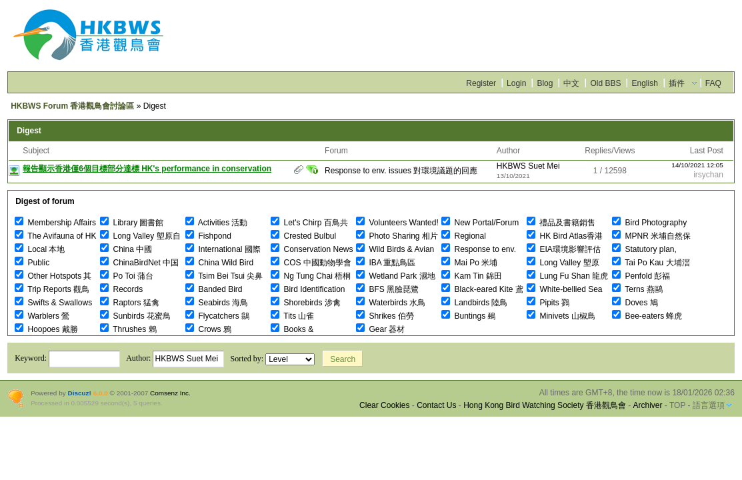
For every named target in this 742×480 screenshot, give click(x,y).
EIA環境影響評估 (564, 249)
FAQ (713, 83)
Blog (545, 83)
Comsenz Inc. (170, 393)
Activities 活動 (216, 222)
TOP (677, 405)
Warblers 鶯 (42, 316)
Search (342, 359)
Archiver (647, 405)
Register (481, 83)
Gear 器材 (380, 329)
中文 (571, 83)
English (644, 83)
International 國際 (223, 249)
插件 (677, 83)
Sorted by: (272, 358)
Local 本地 (40, 249)
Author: (175, 358)
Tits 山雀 (292, 316)
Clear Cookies (384, 405)
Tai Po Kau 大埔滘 (651, 262)
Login (516, 83)
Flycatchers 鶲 (217, 316)
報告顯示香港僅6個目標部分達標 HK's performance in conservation (147, 168)
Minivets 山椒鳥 (561, 316)
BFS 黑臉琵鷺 (387, 289)
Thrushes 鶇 (128, 329)
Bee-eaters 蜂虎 (647, 316)
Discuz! (79, 393)
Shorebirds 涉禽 (306, 302)
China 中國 (126, 249)
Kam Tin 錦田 (471, 276)
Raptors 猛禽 (129, 302)
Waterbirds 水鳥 (390, 302)
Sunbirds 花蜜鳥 (135, 316)
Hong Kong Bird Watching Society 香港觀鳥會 (544, 405)
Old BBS (605, 83)
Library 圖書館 (131, 222)
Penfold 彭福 (641, 276)
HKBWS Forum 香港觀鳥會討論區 (72, 106)
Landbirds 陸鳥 (474, 302)
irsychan (708, 174)
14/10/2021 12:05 (697, 165)
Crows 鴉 (208, 329)
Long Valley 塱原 (563, 262)
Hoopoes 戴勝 (46, 329)
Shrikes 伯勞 (385, 316)
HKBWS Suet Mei (528, 166)
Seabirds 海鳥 (216, 302)
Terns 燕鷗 (637, 289)
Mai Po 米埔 (469, 262)
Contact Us (436, 405)
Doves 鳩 (635, 302)
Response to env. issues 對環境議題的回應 (401, 170)
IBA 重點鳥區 (385, 262)
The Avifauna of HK (55, 236)
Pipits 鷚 (548, 302)
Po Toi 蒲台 (126, 276)
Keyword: (67, 358)
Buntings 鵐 (468, 316)
